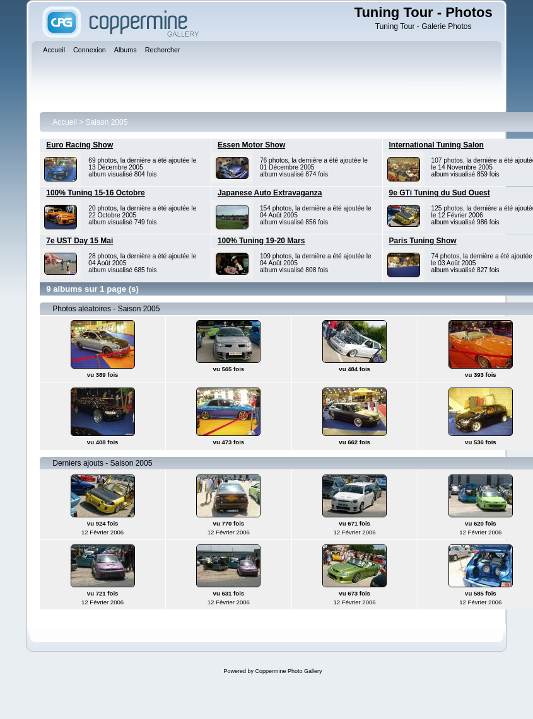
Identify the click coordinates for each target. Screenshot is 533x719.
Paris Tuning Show (423, 240)
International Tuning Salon (436, 145)
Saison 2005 (107, 122)
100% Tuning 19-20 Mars (261, 240)
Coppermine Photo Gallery (288, 671)
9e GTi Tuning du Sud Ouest (439, 192)
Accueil (64, 122)
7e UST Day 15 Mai (79, 240)
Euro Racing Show (79, 145)
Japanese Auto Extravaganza (270, 192)
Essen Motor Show (251, 145)
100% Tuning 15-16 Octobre (95, 192)
